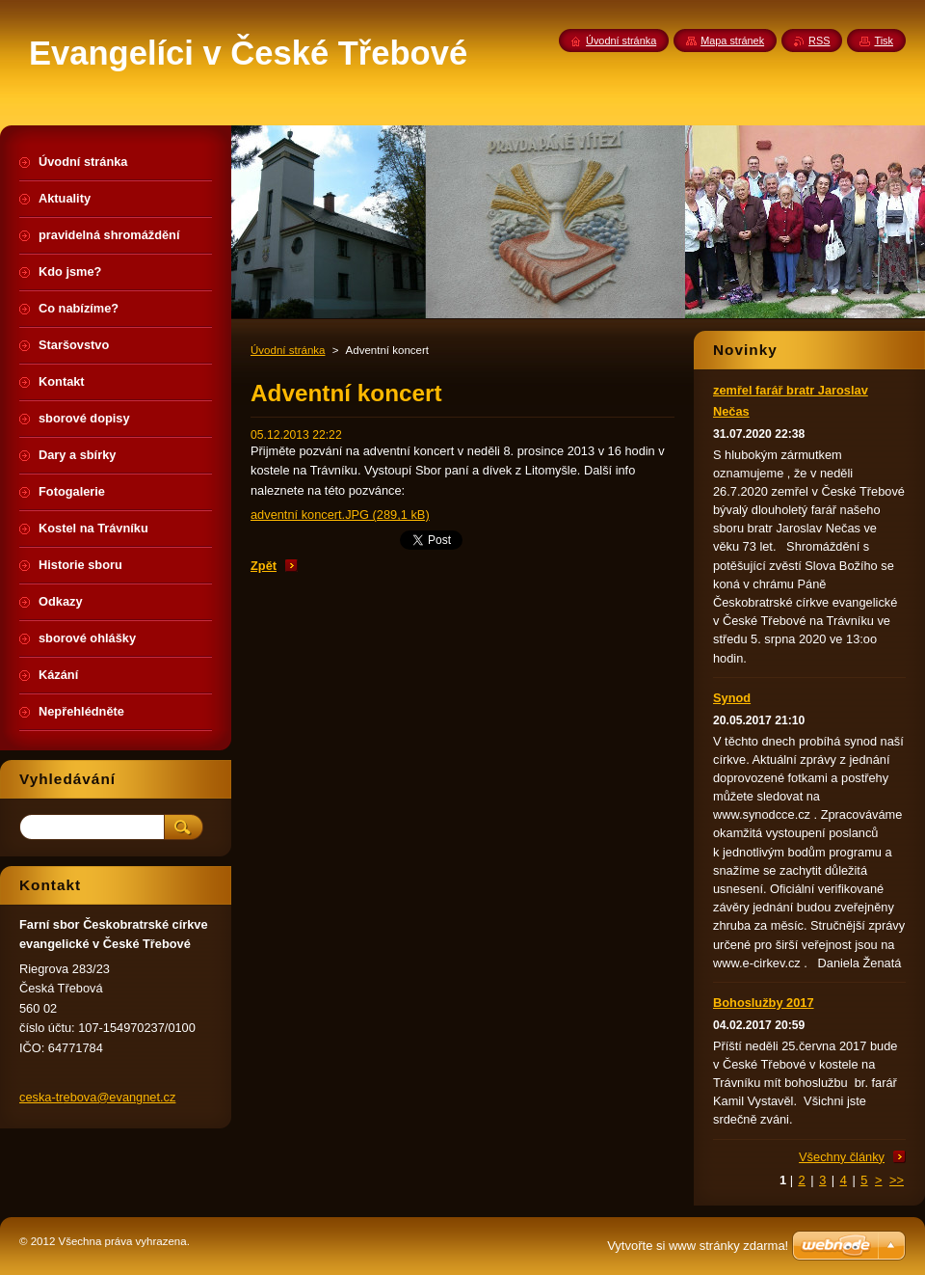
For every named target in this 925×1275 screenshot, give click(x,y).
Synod (732, 698)
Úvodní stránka (288, 350)
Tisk (883, 40)
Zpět (264, 565)
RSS (819, 40)
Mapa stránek (732, 40)
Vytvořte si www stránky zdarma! (697, 1245)
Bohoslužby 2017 (763, 1002)
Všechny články (842, 1157)
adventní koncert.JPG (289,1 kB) (340, 514)
